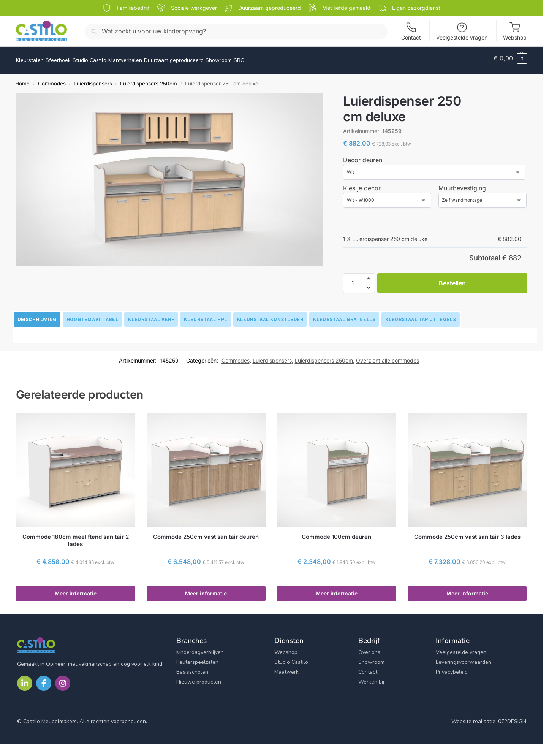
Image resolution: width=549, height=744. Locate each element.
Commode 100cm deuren (336, 532)
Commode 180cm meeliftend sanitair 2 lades (75, 536)
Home (22, 79)
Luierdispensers (93, 79)
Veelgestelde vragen (461, 31)
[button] (510, 58)
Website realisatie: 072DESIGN (488, 717)
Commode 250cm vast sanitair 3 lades (467, 532)
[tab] (37, 315)
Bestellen (452, 279)
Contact (411, 31)
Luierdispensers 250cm (148, 79)
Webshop (515, 31)
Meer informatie (76, 589)
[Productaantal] (352, 279)
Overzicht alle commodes (387, 356)
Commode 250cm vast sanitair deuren (206, 532)
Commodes (52, 79)
